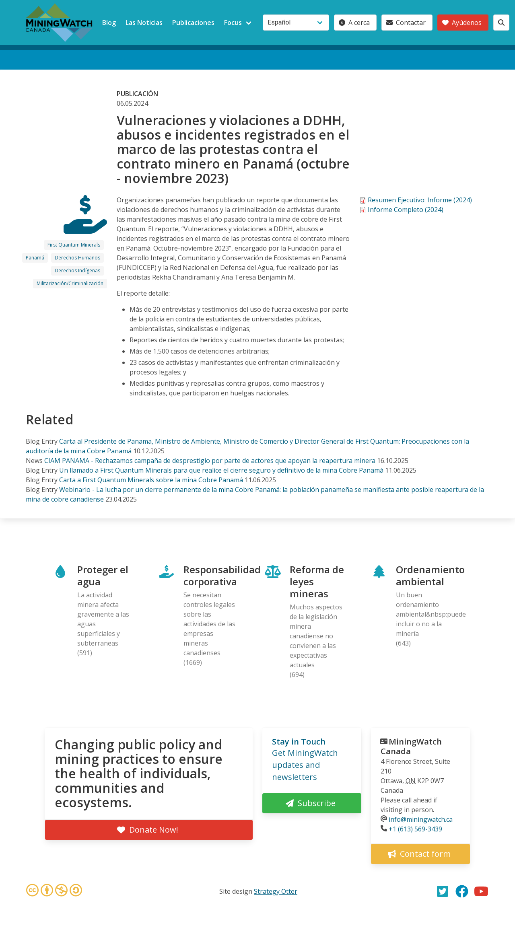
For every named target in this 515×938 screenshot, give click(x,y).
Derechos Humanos (77, 257)
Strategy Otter (275, 891)
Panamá (35, 257)
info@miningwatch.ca (421, 819)
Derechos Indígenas (77, 270)
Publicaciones (193, 22)
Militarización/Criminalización (70, 283)
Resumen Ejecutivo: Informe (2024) (420, 199)
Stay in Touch (298, 741)
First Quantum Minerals (73, 244)
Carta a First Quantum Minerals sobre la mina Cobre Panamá (151, 479)
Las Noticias (144, 22)
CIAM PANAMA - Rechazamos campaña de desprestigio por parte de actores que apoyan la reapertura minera (209, 460)
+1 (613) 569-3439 (415, 829)
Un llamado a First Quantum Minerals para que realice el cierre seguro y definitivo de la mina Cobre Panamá (222, 470)
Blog (109, 22)
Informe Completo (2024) (405, 209)
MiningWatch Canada (411, 746)
